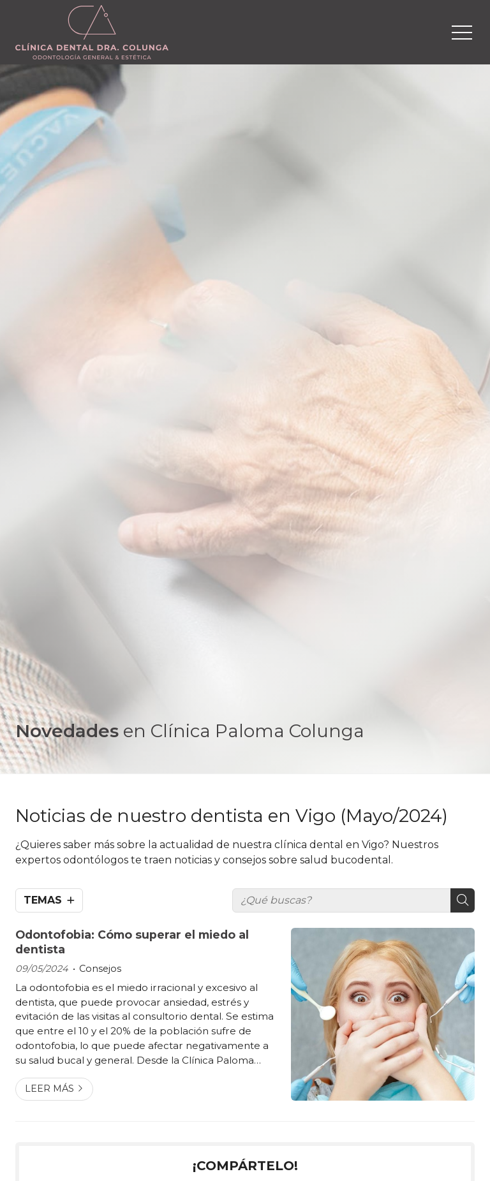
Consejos (100, 968)
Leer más (49, 1088)
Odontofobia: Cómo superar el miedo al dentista (132, 941)
